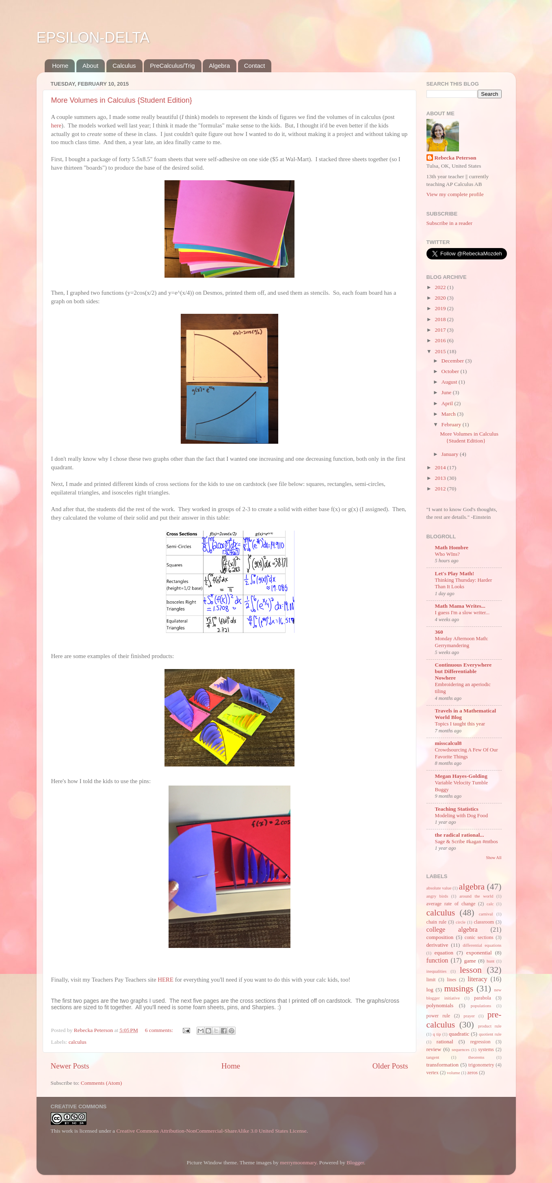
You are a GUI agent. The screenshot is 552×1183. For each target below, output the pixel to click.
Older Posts (390, 1066)
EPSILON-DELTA (93, 37)
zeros (472, 1072)
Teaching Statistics (456, 809)
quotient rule (490, 1034)
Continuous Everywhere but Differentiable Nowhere (463, 671)
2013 (441, 478)
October (451, 371)
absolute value (439, 887)
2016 (441, 340)
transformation (442, 1065)
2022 (441, 287)
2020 (441, 298)
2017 (441, 330)
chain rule (436, 922)
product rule (489, 1025)
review (434, 1049)
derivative (437, 945)
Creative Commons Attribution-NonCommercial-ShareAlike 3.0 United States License (211, 1131)
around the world (476, 896)
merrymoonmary (298, 1162)
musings (458, 988)
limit (431, 979)
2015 (441, 351)
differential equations (482, 945)
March (449, 414)
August (450, 382)
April (448, 403)
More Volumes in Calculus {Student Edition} (121, 100)
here (56, 125)
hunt (490, 960)
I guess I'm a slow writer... (462, 612)
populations (481, 1005)
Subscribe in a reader (449, 223)
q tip (437, 1034)
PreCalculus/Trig (172, 65)
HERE (165, 979)
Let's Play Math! (454, 573)
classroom (484, 922)
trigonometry (481, 1065)
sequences (461, 1049)
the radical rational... (459, 835)
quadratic (459, 1034)
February (452, 424)
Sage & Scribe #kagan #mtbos (466, 841)
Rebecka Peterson (455, 158)
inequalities (436, 971)
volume (453, 1072)
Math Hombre (452, 547)
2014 (441, 467)
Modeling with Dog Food (461, 815)
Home (60, 65)
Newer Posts (70, 1066)
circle (460, 922)
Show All (494, 857)
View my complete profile (455, 194)
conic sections (479, 937)
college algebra (452, 929)
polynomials (440, 1005)
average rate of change (451, 904)
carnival (486, 913)
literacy (477, 979)
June (447, 392)
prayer (469, 1015)
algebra (472, 887)
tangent (432, 1057)
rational (445, 1041)
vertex (432, 1072)
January (451, 454)
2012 (441, 489)
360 (439, 632)
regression (480, 1042)
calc (490, 903)
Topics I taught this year (460, 724)
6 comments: (160, 1030)
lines (451, 979)
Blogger (355, 1162)
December (453, 361)
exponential (479, 953)
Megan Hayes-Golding (461, 776)
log (429, 990)
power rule (438, 1016)
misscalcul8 (448, 743)
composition (440, 937)
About (90, 65)
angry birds (437, 896)
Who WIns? (447, 554)
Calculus (124, 65)
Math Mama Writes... (460, 606)
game (470, 961)
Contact (254, 65)
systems (486, 1049)
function (437, 960)
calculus (78, 1042)
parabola (482, 998)
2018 (441, 319)
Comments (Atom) (101, 1083)
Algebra (219, 65)
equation (443, 953)
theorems (476, 1057)
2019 (441, 308)
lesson (471, 970)
